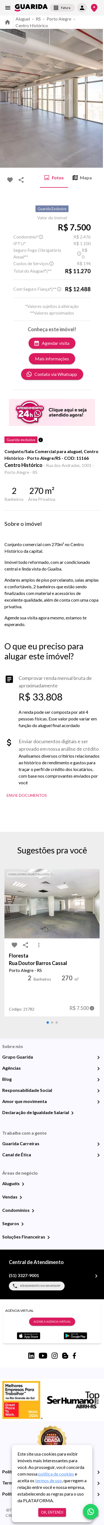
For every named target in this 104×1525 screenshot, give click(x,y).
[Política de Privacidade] (98, 1472)
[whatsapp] (90, 1511)
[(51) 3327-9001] (96, 1276)
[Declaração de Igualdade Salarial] (72, 1113)
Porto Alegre (59, 18)
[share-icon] (21, 179)
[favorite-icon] (10, 179)
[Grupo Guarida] (98, 1057)
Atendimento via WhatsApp (37, 1286)
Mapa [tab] (82, 178)
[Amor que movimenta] (98, 1102)
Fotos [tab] (54, 178)
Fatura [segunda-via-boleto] (62, 8)
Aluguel (23, 18)
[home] (31, 8)
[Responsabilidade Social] (98, 1090)
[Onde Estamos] (94, 8)
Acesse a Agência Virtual (52, 1322)
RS (38, 18)
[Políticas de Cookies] (98, 1494)
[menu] (7, 7)
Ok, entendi (52, 1512)
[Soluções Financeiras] (48, 1237)
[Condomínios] (33, 1210)
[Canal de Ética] (98, 1155)
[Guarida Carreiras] (98, 1144)
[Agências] (98, 1068)
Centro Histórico (32, 25)
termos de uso (48, 1480)
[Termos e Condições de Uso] (98, 1483)
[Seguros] (22, 1224)
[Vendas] (20, 1197)
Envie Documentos (26, 795)
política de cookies (56, 1473)
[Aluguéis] (23, 1184)
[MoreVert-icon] (38, 945)
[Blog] (98, 1079)
